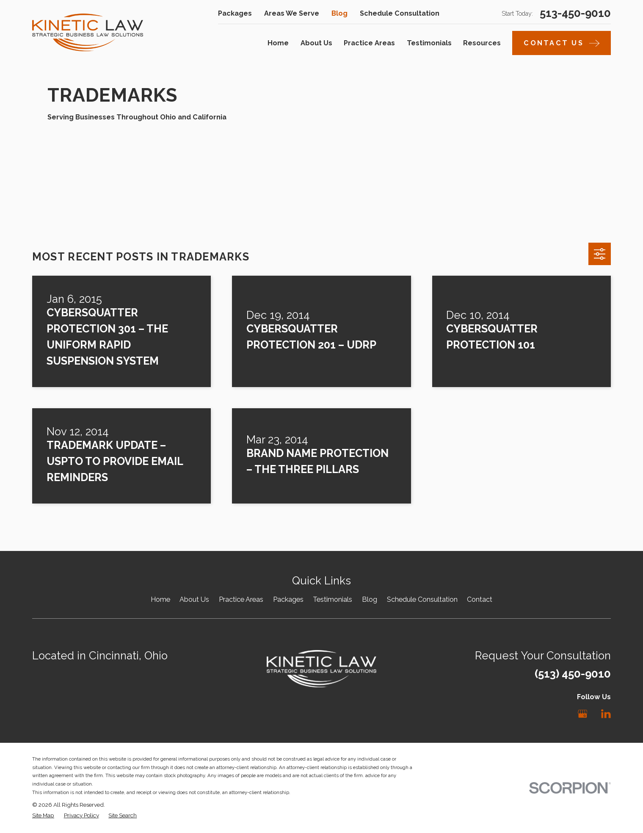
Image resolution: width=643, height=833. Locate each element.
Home (160, 599)
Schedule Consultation (399, 13)
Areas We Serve (291, 13)
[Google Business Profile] (583, 714)
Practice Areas (241, 599)
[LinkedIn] (606, 714)
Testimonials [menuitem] (429, 43)
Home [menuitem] (278, 43)
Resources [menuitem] (482, 43)
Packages (235, 13)
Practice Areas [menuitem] (369, 43)
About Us (194, 599)
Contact (479, 599)
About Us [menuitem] (316, 43)
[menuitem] (43, 815)
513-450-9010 (575, 13)
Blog (339, 13)
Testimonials (332, 599)
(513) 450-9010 (573, 673)
